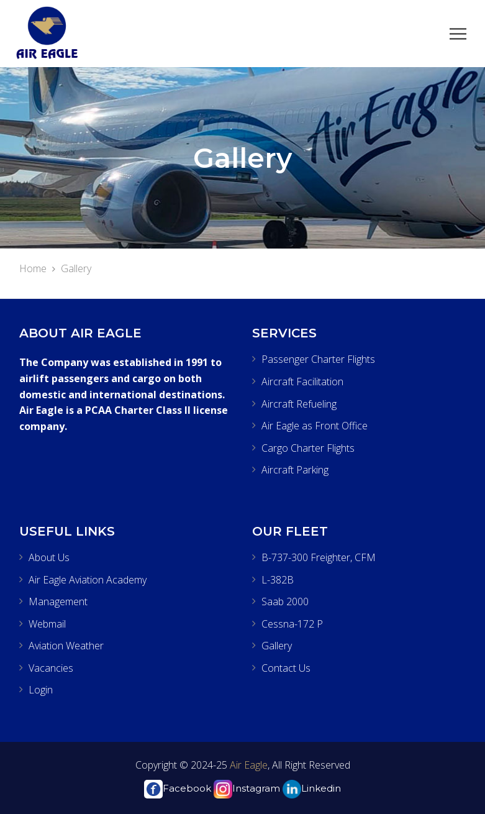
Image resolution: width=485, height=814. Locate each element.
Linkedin (312, 788)
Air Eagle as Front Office (314, 425)
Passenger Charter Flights (318, 359)
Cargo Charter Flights (308, 448)
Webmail (47, 624)
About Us (49, 557)
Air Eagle (247, 765)
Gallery (276, 645)
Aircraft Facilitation (302, 381)
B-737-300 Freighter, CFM (318, 557)
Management (58, 601)
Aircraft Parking (295, 470)
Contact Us (285, 668)
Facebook (177, 788)
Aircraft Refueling (299, 404)
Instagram (247, 788)
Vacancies (51, 668)
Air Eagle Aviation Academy (88, 580)
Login (41, 690)
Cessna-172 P (292, 624)
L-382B (277, 580)
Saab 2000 (285, 601)
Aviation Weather (66, 645)
